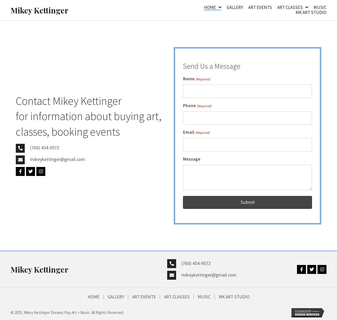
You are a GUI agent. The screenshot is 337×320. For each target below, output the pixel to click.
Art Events (144, 297)
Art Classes (177, 297)
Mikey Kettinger (39, 10)
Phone (197, 106)
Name (196, 79)
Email (196, 132)
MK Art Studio (234, 297)
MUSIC (204, 297)
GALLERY (116, 297)
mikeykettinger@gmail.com (57, 159)
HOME (94, 297)
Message (191, 159)
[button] (20, 171)
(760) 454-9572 (44, 148)
